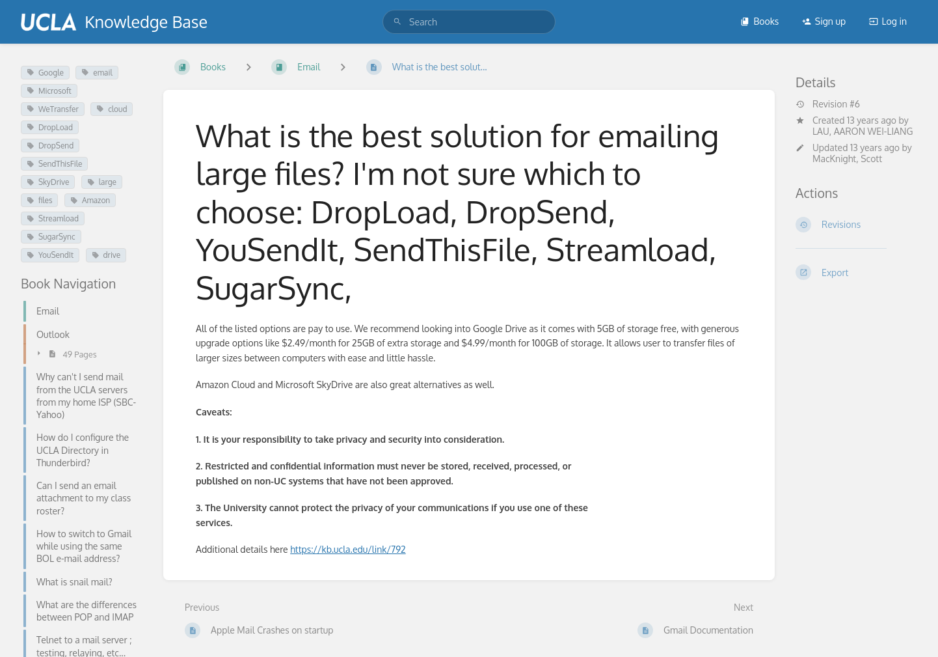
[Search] (397, 21)
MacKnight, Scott (847, 158)
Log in (888, 21)
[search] (469, 22)
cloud (111, 109)
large (101, 182)
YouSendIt (50, 255)
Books (759, 21)
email (96, 72)
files (39, 200)
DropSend (50, 145)
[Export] (856, 272)
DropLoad (50, 127)
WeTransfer (53, 109)
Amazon (90, 200)
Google (45, 72)
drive (106, 255)
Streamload (53, 218)
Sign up (824, 21)
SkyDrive (48, 182)
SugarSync (51, 237)
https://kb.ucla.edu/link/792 (348, 549)
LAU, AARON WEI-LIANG (862, 131)
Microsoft (49, 91)
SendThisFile (54, 164)
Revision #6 (828, 104)
